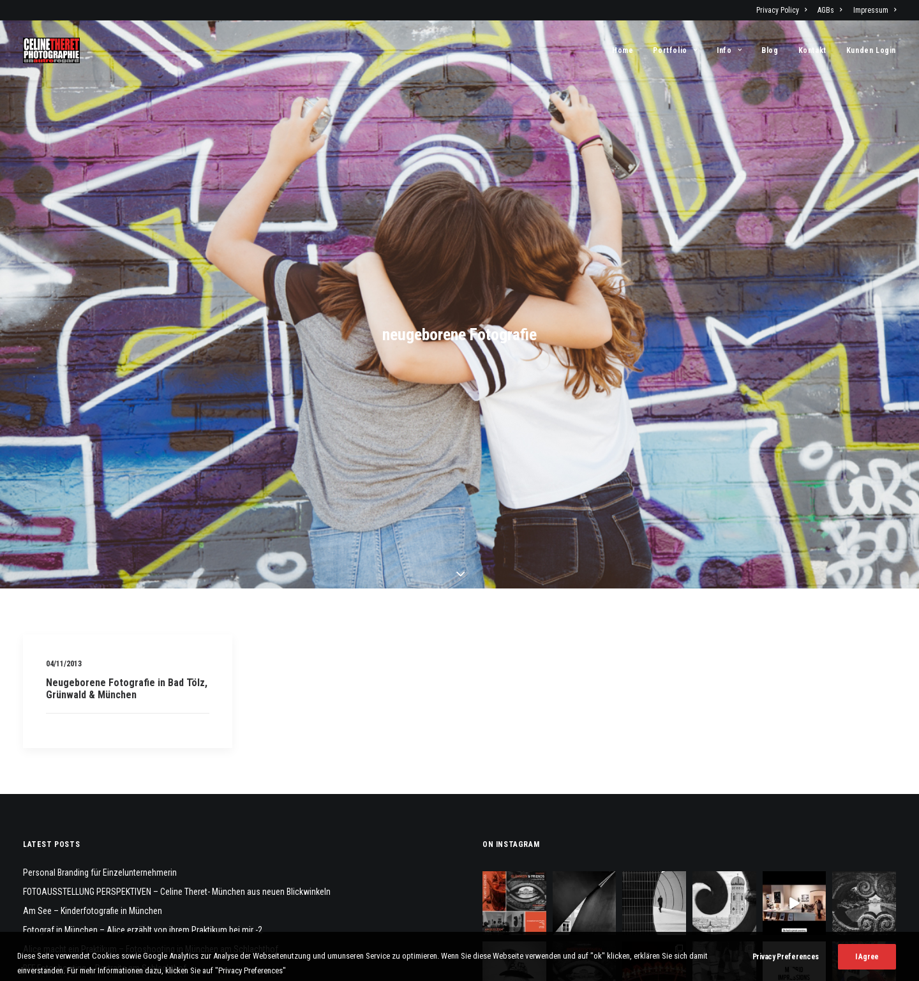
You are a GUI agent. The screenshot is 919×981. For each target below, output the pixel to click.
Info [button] (729, 50)
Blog (769, 50)
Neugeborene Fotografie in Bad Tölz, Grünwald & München (126, 600)
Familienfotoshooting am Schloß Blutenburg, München (121, 899)
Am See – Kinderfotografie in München (92, 823)
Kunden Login (871, 50)
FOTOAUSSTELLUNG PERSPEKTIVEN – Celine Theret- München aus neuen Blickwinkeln (177, 803)
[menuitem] (783, 10)
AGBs (830, 10)
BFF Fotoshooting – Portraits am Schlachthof (104, 880)
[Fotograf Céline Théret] (51, 50)
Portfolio (675, 50)
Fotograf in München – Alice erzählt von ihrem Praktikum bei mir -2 (142, 842)
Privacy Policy (781, 10)
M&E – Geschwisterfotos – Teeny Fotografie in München (124, 918)
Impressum (874, 10)
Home (622, 50)
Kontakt (812, 50)
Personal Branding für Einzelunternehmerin (100, 784)
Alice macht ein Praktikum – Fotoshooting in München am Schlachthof (150, 861)
